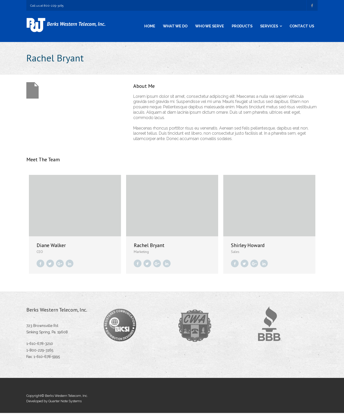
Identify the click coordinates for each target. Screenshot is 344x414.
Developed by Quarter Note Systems (54, 402)
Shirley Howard (248, 246)
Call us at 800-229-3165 (46, 5)
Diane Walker (51, 246)
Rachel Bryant (149, 246)
